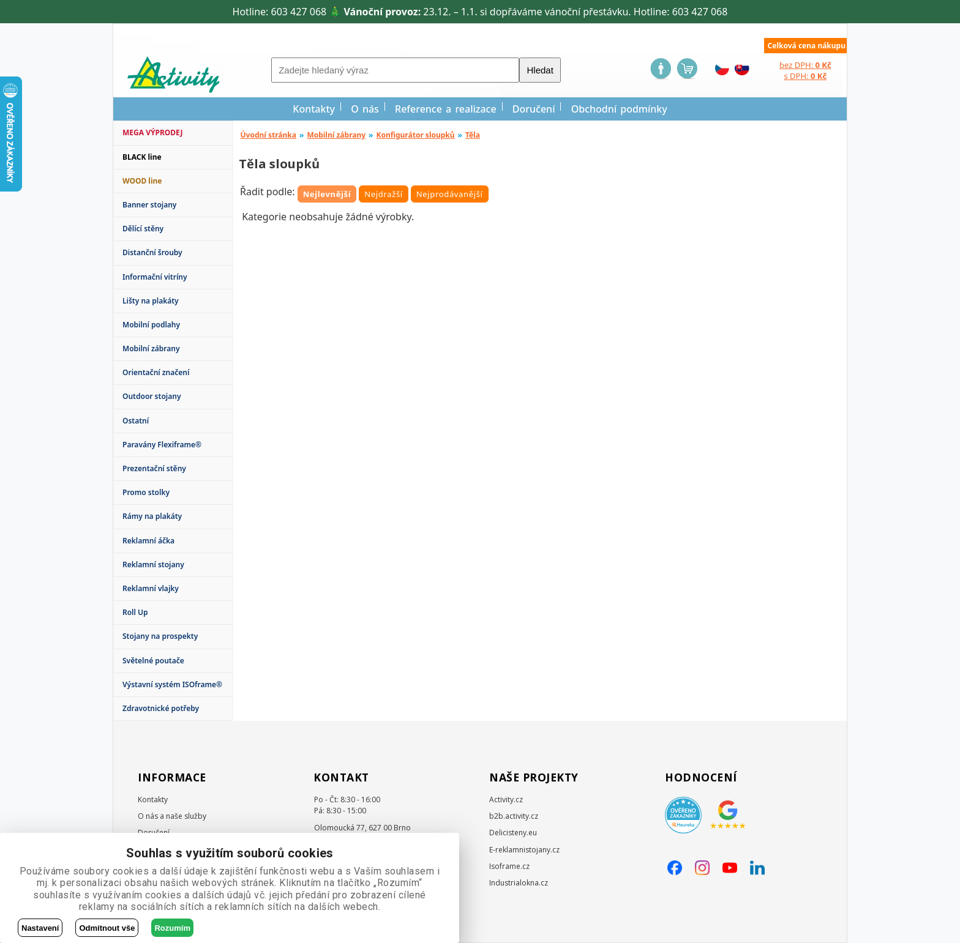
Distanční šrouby (152, 252)
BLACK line (142, 157)
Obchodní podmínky (619, 109)
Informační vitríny (154, 277)
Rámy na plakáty (152, 516)
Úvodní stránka (269, 135)
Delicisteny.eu (513, 832)
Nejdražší (383, 193)
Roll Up (135, 612)
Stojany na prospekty (160, 636)
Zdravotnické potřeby (160, 708)
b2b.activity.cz (513, 816)
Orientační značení (155, 372)
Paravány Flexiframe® (161, 444)
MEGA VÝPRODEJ (152, 132)
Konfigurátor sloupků (415, 135)
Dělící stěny (142, 228)
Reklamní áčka (148, 540)
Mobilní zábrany (151, 348)
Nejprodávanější (449, 193)
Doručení (533, 109)
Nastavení (40, 928)
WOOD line (142, 181)
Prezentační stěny (154, 468)
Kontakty (314, 109)
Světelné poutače (153, 660)
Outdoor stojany (151, 396)
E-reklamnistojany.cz (524, 849)
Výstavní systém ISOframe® (172, 684)
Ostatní (135, 421)
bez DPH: (805, 64)
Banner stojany (149, 204)
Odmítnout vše (107, 928)
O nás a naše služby (172, 816)
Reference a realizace (446, 109)
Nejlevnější (327, 193)
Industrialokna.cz (518, 883)
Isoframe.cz (509, 866)
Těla (472, 135)
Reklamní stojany (153, 564)
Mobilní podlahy (151, 324)
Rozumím (172, 928)
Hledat (540, 70)
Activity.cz (506, 799)
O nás (365, 109)
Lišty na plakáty (150, 301)
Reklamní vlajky (150, 588)
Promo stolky (146, 492)
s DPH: (805, 75)
